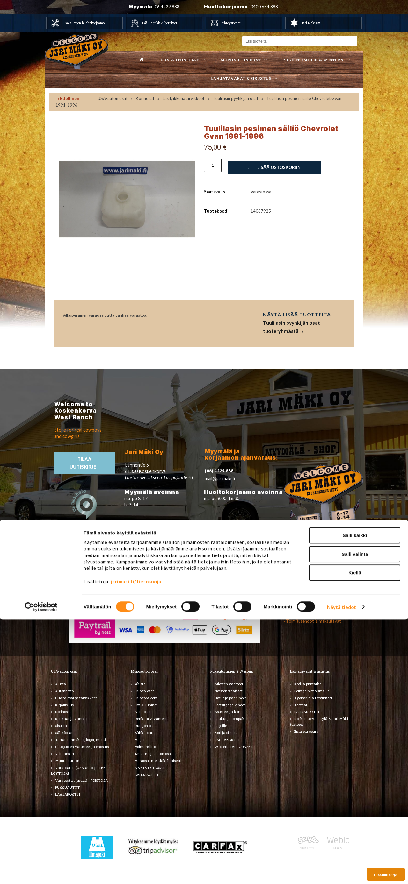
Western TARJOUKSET (234, 746)
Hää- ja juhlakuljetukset (159, 23)
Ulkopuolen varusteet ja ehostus (82, 746)
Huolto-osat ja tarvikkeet (76, 698)
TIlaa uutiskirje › (84, 462)
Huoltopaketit (146, 698)
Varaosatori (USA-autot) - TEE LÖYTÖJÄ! (78, 770)
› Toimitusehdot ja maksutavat (312, 621)
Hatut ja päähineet (230, 698)
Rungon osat (145, 725)
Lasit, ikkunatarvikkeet (183, 98)
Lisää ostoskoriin (274, 167)
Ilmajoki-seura (306, 731)
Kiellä (354, 837)
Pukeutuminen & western (313, 59)
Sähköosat (64, 732)
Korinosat (145, 98)
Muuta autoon (67, 760)
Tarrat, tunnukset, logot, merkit (81, 739)
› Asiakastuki (295, 614)
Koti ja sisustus (227, 732)
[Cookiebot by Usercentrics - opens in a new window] (41, 871)
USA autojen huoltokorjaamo (83, 23)
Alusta (60, 684)
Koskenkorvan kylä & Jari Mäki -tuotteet (320, 721)
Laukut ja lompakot (231, 718)
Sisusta (61, 725)
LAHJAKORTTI (147, 774)
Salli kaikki (355, 800)
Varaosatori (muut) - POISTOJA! (82, 780)
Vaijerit (141, 739)
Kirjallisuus (64, 705)
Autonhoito (64, 691)
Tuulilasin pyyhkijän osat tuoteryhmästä (291, 327)
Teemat (300, 705)
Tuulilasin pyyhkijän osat (235, 98)
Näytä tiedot (341, 871)
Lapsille (221, 725)
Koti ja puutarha (308, 684)
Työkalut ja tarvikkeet (313, 698)
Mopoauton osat (240, 59)
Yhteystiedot (231, 23)
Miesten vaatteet (229, 684)
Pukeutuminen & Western (231, 671)
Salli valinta (355, 818)
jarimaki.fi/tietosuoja (136, 846)
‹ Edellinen (68, 98)
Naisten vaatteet (229, 691)
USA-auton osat (179, 59)
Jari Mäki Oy (311, 23)
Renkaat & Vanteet (151, 718)
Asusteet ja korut (229, 711)
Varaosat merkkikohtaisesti (158, 760)
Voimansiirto (65, 753)
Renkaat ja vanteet (71, 718)
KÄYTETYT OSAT (150, 767)
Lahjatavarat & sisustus (240, 78)
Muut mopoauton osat (153, 753)
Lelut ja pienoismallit (311, 691)
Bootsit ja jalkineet (230, 705)
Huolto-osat (144, 691)
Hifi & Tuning (146, 705)
